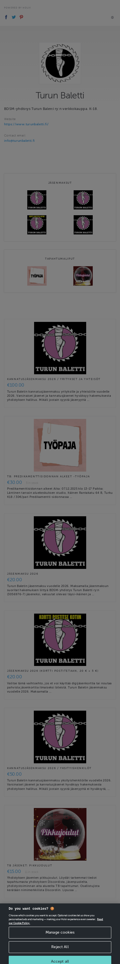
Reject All (59, 950)
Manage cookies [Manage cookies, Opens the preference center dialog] (60, 936)
